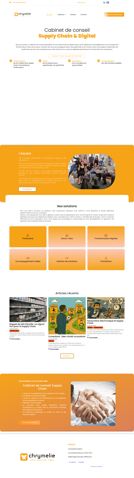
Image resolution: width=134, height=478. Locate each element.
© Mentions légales (96, 466)
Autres (51, 341)
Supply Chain (14, 331)
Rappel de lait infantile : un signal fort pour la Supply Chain (26, 325)
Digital (90, 327)
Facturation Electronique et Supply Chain (105, 322)
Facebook (72, 462)
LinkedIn (81, 462)
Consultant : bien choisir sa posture (66, 336)
